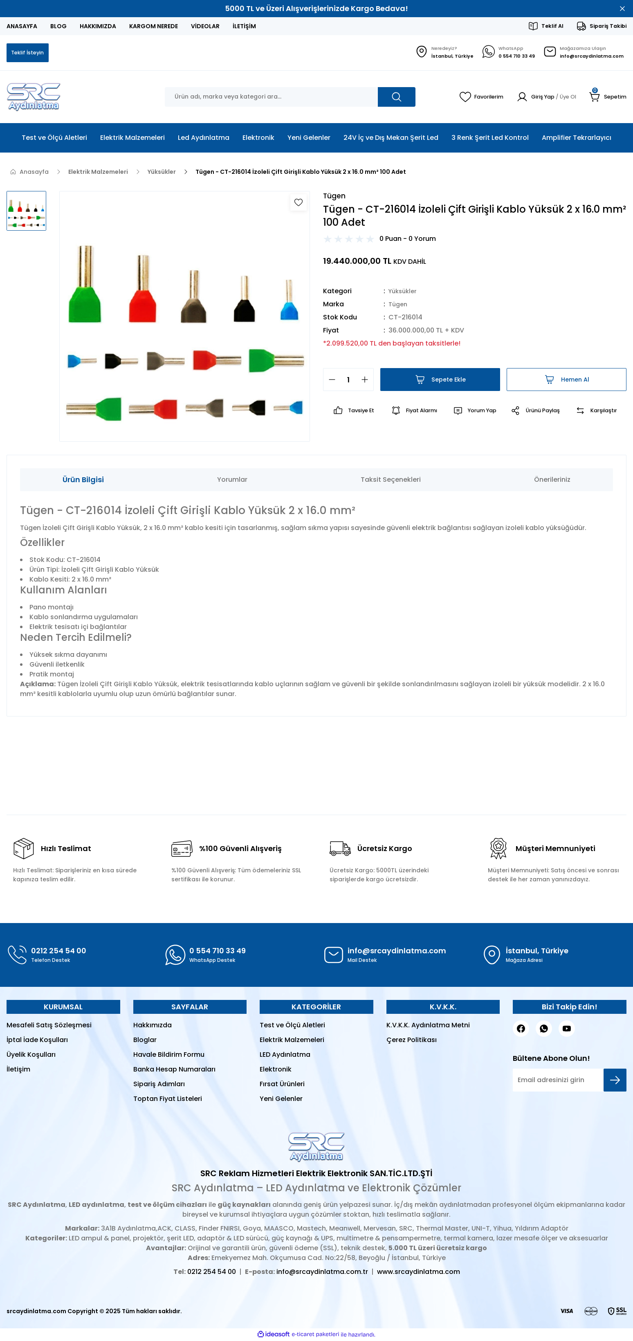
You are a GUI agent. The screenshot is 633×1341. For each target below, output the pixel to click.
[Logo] (34, 97)
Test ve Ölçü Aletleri (292, 1026)
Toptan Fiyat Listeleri (167, 1099)
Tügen (398, 306)
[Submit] (615, 1080)
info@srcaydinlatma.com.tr (322, 1272)
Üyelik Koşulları (31, 1055)
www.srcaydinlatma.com (418, 1272)
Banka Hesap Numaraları (174, 1070)
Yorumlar (232, 480)
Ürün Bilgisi (83, 480)
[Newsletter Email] (569, 1080)
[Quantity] (348, 381)
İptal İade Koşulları (37, 1040)
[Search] (290, 98)
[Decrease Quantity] (329, 381)
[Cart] (607, 97)
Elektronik (276, 1070)
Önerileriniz (552, 480)
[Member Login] (542, 97)
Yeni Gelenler (281, 1099)
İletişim (18, 1070)
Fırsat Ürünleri (282, 1084)
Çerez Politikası (411, 1040)
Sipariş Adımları (159, 1084)
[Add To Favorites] (298, 203)
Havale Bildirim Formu (168, 1055)
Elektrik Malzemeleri (292, 1040)
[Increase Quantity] (367, 381)
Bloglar (145, 1040)
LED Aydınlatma (285, 1055)
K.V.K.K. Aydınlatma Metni (428, 1026)
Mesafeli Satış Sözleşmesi (49, 1026)
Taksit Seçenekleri (391, 480)
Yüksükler (404, 293)
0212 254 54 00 (211, 1272)
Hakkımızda (152, 1026)
